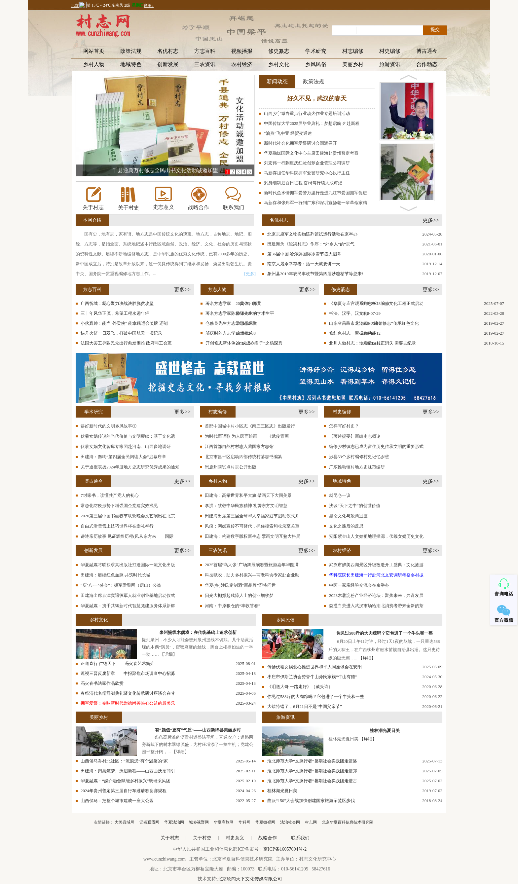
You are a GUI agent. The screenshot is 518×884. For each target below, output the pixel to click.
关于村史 (128, 207)
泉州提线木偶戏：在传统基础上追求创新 (198, 632)
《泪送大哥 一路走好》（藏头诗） (300, 686)
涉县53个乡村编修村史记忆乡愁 (359, 456)
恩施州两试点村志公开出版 (230, 466)
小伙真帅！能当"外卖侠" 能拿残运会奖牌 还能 (124, 323)
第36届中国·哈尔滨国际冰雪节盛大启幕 (304, 253)
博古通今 (426, 51)
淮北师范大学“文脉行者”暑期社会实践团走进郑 (312, 770)
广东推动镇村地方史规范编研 (357, 466)
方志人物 (217, 289)
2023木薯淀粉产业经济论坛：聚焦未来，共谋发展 (376, 595)
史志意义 (163, 207)
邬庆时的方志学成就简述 (229, 333)
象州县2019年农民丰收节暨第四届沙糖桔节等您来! (315, 273)
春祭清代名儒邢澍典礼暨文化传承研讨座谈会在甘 (128, 693)
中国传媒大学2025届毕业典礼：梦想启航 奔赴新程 (311, 123)
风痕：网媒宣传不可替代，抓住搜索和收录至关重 (252, 526)
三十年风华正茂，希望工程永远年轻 (115, 313)
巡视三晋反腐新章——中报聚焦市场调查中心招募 (128, 673)
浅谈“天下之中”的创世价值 (354, 505)
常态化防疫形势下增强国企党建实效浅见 (119, 505)
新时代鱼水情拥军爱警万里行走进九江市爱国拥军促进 (315, 192)
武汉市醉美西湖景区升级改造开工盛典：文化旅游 (376, 564)
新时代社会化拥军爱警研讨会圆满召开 (300, 143)
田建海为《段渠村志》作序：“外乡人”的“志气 (310, 243)
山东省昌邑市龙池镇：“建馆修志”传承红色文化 (374, 323)
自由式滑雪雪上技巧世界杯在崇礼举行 (117, 526)
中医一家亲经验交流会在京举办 (359, 585)
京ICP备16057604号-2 (285, 849)
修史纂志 (278, 51)
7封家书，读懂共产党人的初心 (110, 495)
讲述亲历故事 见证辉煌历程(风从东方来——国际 (127, 536)
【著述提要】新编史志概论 (355, 436)
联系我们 (233, 207)
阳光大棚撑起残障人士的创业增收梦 (239, 595)
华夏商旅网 (224, 822)
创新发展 (167, 64)
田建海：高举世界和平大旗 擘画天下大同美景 (248, 495)
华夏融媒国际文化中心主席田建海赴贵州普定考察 (311, 153)
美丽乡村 (352, 64)
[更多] (250, 273)
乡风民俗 (315, 64)
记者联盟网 (149, 822)
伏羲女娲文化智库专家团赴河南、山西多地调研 (126, 446)
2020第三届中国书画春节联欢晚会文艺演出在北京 (128, 515)
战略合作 (198, 207)
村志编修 (352, 51)
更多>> (431, 220)
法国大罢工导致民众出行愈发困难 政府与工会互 (126, 343)
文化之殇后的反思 (346, 526)
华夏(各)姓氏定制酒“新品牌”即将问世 (240, 585)
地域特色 (130, 64)
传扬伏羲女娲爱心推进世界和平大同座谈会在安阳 (314, 666)
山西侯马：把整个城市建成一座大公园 (117, 800)
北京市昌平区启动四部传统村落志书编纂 (243, 456)
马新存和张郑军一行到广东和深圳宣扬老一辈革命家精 (315, 202)
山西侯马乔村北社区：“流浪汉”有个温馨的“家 (124, 760)
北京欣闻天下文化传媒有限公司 (249, 878)
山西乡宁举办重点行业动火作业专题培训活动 (307, 113)
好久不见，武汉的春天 (317, 98)
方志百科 (204, 51)
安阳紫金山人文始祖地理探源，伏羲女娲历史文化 (376, 536)
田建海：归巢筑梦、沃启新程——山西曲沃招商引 (128, 770)
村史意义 (235, 837)
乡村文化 (278, 64)
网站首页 (93, 51)
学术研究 (315, 51)
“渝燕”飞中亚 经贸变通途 (288, 133)
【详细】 (168, 654)
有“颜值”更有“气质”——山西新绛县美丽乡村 (198, 729)
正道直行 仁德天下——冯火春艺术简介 (118, 663)
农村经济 (241, 64)
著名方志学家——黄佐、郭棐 (233, 303)
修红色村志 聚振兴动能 (352, 333)
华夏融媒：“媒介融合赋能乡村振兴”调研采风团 (125, 780)
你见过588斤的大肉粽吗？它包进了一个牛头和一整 (384, 633)
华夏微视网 (265, 822)
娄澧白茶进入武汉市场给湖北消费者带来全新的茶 (376, 605)
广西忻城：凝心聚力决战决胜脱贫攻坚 (117, 303)
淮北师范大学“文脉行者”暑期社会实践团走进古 (312, 780)
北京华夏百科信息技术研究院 (347, 822)
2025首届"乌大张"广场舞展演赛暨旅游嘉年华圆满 (252, 564)
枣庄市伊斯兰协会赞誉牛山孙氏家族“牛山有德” (312, 676)
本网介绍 (92, 220)
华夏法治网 (174, 822)
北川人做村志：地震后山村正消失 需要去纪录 (372, 343)
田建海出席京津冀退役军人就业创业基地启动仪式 (128, 595)
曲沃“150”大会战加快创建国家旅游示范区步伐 (311, 800)
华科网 (244, 822)
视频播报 (241, 51)
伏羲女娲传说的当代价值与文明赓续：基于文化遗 (128, 436)
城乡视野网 (199, 822)
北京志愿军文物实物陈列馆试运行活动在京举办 (312, 234)
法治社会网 (290, 822)
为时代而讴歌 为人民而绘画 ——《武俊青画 (247, 436)
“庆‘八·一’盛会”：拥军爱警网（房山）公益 (121, 585)
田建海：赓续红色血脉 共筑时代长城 (115, 574)
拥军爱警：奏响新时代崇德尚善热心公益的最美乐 (128, 703)
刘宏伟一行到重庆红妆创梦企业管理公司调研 (307, 163)
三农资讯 (204, 64)
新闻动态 (277, 81)
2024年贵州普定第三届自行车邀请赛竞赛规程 (123, 790)
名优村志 (167, 51)
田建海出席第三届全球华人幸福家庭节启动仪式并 (252, 515)
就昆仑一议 (340, 495)
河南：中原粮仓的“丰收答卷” (232, 605)
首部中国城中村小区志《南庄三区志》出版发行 (250, 426)
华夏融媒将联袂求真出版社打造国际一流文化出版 (128, 564)
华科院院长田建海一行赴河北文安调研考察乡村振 (376, 574)
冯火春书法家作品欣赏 (102, 683)
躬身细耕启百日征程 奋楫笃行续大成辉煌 (303, 182)
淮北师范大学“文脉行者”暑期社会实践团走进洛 (312, 760)
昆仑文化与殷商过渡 (348, 515)
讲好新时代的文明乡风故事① (108, 426)
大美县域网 (124, 822)
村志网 (311, 822)
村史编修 (389, 51)
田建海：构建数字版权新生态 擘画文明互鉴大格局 (252, 536)
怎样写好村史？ (344, 426)
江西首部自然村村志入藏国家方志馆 (239, 446)
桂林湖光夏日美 (385, 730)
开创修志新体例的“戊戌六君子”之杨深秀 (243, 343)
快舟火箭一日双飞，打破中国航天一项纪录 (121, 333)
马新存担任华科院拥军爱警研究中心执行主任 (307, 172)
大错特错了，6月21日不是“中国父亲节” (304, 706)
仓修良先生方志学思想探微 (231, 323)
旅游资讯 (389, 64)
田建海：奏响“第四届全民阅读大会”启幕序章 (123, 456)
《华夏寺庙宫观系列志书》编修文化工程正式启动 (376, 303)
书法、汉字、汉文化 (348, 313)
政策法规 (130, 51)
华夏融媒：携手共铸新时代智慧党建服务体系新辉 (128, 605)
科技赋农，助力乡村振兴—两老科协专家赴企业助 (252, 574)
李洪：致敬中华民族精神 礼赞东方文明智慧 (246, 505)
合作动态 (426, 64)
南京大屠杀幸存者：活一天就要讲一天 (303, 263)
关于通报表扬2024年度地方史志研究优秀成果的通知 (130, 466)
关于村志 (93, 207)
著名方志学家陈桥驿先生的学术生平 (239, 313)
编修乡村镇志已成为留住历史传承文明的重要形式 (376, 446)
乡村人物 (93, 64)
